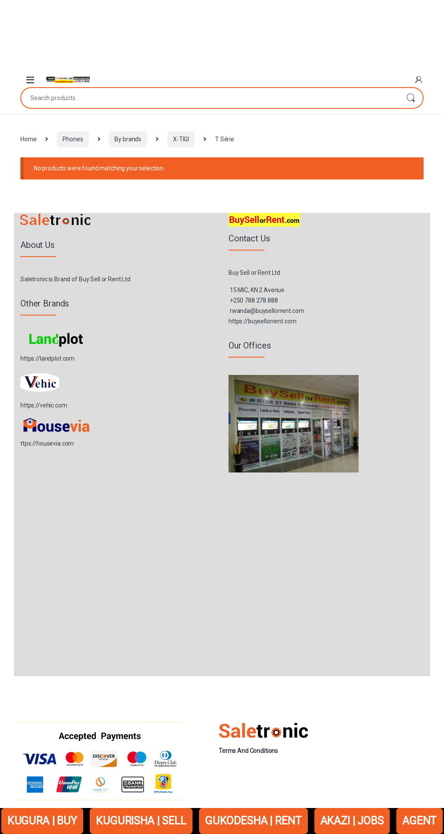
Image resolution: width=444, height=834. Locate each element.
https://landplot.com (47, 358)
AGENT (419, 820)
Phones (72, 139)
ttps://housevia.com (47, 443)
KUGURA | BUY (42, 820)
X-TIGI (181, 139)
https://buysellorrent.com (263, 321)
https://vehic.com (43, 405)
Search (410, 98)
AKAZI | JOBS (352, 820)
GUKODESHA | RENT (253, 820)
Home (28, 139)
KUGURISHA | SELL (141, 820)
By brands (127, 139)
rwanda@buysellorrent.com (267, 310)
